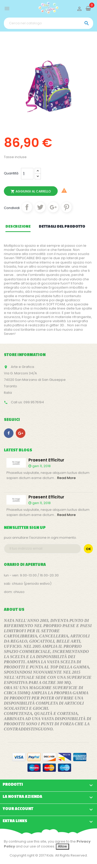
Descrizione (18, 226)
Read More (66, 477)
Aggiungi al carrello (31, 191)
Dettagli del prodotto (62, 226)
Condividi (27, 207)
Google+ (53, 207)
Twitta (40, 207)
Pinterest (66, 207)
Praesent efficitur (46, 460)
